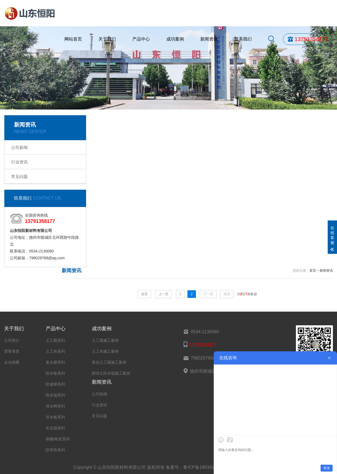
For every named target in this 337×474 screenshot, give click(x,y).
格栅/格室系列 (58, 439)
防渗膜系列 (55, 384)
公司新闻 (19, 147)
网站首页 (73, 39)
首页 (312, 270)
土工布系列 (55, 351)
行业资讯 (19, 162)
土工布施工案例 (105, 351)
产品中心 (141, 39)
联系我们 (243, 39)
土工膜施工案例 (105, 340)
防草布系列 (55, 450)
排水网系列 (55, 406)
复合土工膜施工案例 (109, 362)
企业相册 (11, 362)
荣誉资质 (11, 351)
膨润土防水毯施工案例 (111, 373)
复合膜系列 (55, 362)
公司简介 (11, 340)
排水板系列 (55, 417)
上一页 (163, 294)
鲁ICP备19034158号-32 (206, 467)
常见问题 (19, 176)
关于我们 (107, 39)
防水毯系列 (55, 395)
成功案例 (175, 39)
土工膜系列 (55, 340)
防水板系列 (55, 373)
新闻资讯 (209, 39)
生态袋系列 (55, 428)
